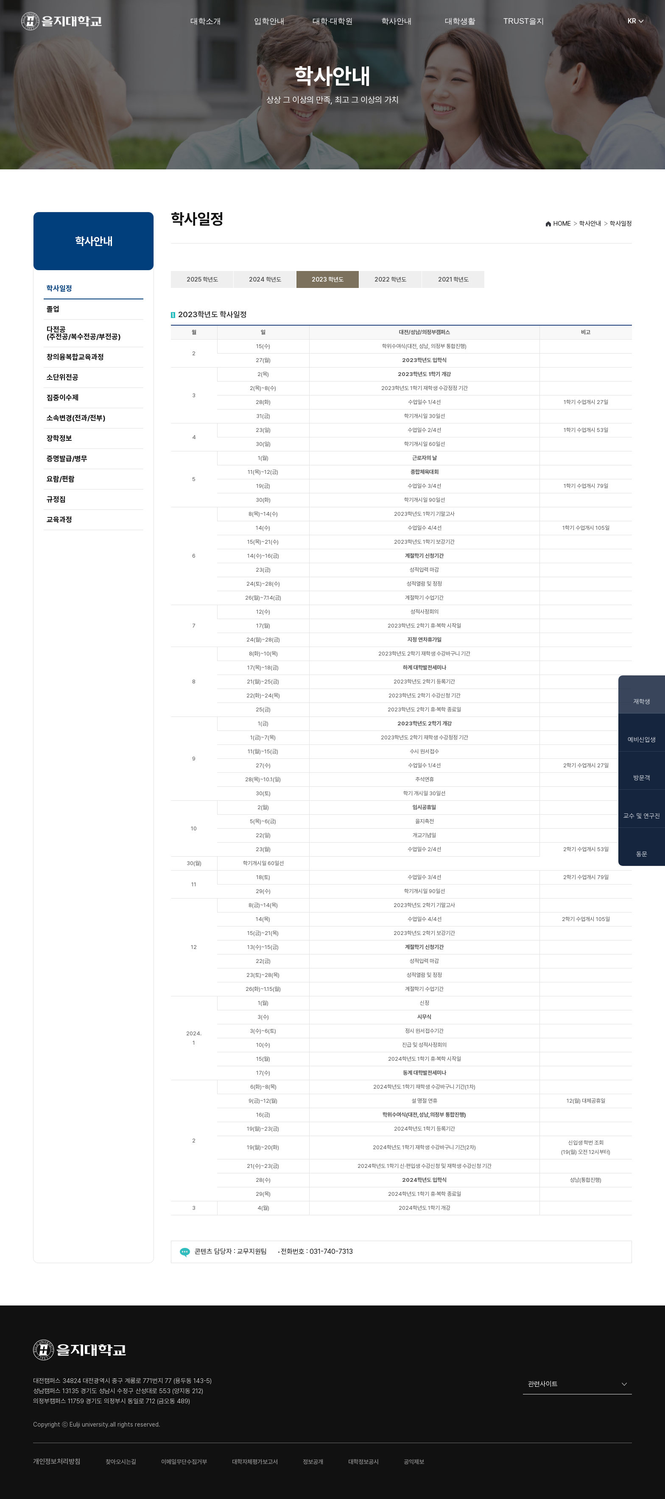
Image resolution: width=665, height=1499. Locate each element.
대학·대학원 (333, 21)
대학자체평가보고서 (255, 1461)
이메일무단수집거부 (184, 1461)
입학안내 (269, 21)
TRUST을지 (523, 21)
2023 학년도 (328, 279)
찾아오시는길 (121, 1461)
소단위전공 (62, 377)
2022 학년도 (390, 279)
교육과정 (59, 519)
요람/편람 (61, 479)
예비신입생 (642, 740)
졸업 (53, 309)
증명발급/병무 (67, 458)
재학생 (641, 702)
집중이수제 (62, 397)
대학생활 (460, 21)
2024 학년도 (265, 279)
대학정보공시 (363, 1461)
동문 (641, 854)
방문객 (641, 778)
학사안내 (396, 21)
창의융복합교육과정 (75, 357)
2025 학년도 (202, 279)
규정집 (56, 499)
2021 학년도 (453, 279)
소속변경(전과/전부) (76, 418)
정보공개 (313, 1461)
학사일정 (59, 288)
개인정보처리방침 (57, 1462)
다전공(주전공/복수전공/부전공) (84, 333)
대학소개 (205, 21)
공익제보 (414, 1461)
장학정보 (59, 438)
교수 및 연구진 (641, 816)
